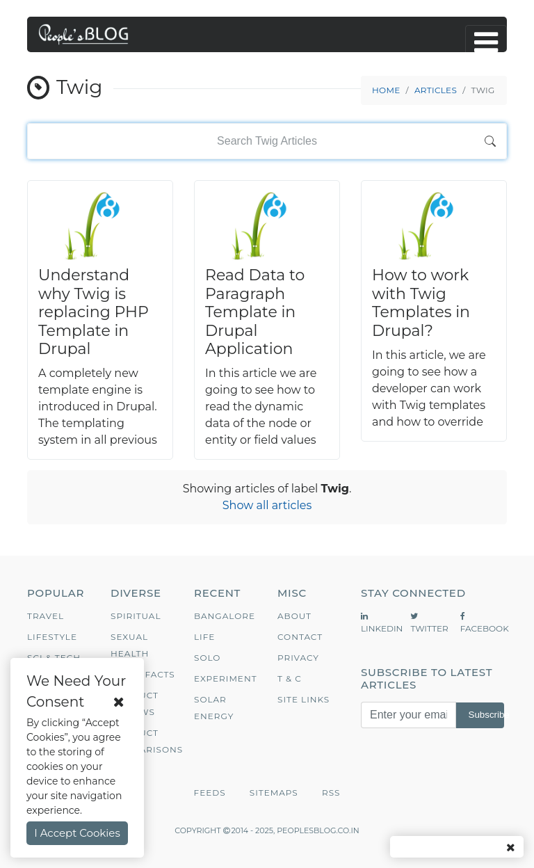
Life (204, 637)
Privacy (298, 657)
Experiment (225, 678)
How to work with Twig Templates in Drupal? (421, 302)
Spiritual (136, 616)
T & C (289, 678)
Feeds (210, 792)
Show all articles (267, 505)
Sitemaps (274, 792)
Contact (300, 637)
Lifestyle (52, 637)
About (294, 616)
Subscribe (486, 714)
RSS (331, 792)
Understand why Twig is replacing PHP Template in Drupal (93, 312)
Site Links (303, 699)
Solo (207, 657)
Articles (435, 90)
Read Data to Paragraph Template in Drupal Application (255, 312)
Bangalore (224, 616)
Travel (45, 616)
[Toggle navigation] (486, 42)
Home (386, 90)
